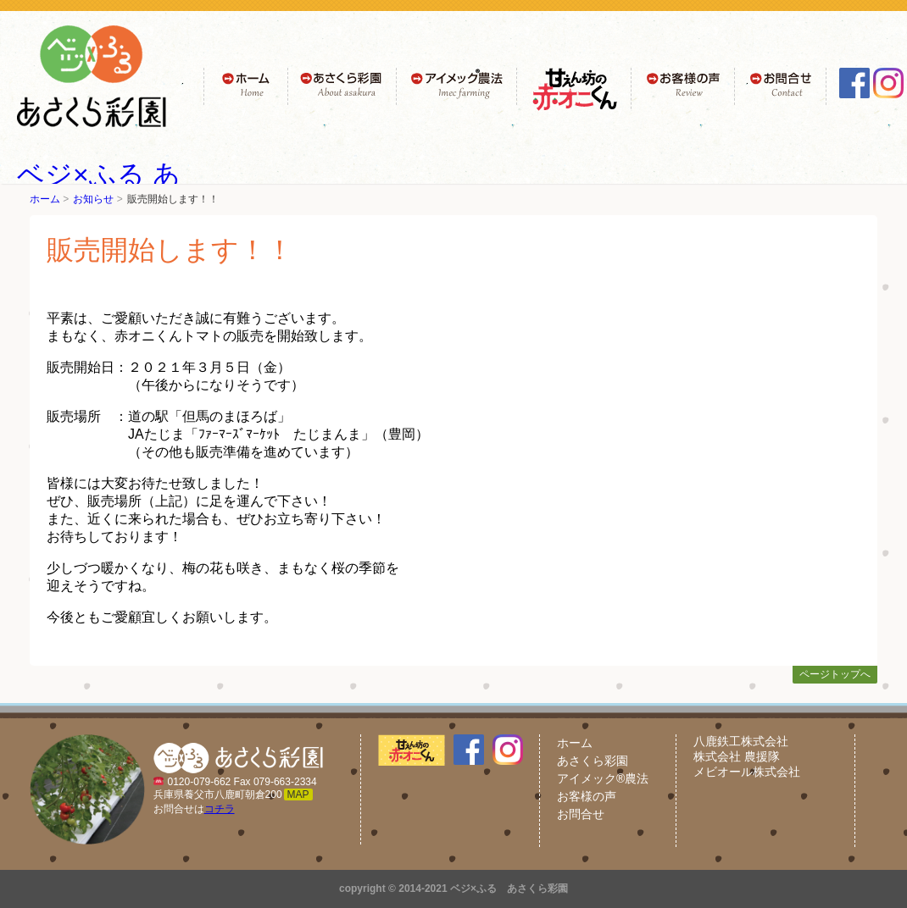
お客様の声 (586, 796)
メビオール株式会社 (746, 771)
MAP (298, 794)
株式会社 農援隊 (736, 756)
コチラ (219, 809)
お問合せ (580, 814)
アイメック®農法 (602, 778)
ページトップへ (835, 674)
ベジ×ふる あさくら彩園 (509, 888)
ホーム (45, 199)
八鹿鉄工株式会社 (740, 741)
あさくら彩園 (592, 760)
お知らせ (93, 199)
